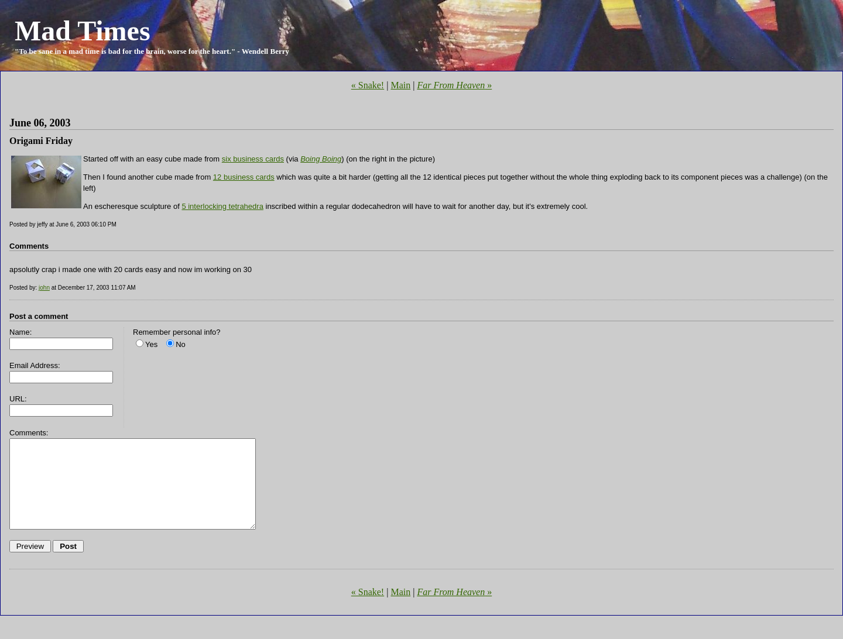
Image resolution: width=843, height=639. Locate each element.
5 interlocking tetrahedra (222, 206)
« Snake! (367, 85)
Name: (20, 332)
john (44, 287)
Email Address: (34, 365)
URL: (18, 398)
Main (400, 85)
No (181, 344)
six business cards (253, 158)
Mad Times (82, 30)
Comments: (28, 432)
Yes (151, 344)
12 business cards (244, 177)
